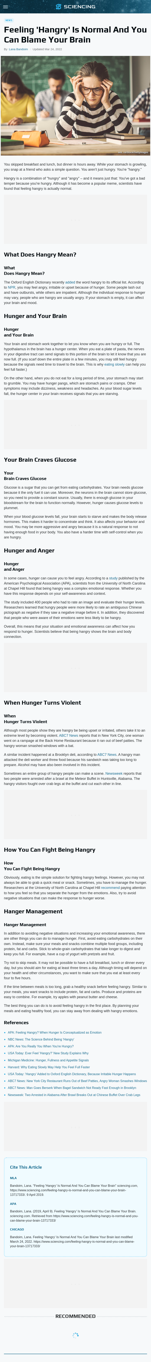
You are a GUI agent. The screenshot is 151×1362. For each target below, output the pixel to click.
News (9, 20)
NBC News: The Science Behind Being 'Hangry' (41, 1039)
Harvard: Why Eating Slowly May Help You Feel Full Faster (49, 1067)
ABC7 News (68, 736)
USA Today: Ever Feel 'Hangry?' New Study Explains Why (48, 1053)
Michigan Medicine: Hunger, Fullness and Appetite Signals (48, 1060)
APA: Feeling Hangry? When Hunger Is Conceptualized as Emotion (54, 1032)
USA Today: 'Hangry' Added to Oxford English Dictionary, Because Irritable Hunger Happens (72, 1074)
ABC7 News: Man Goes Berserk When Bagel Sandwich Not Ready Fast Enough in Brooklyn (72, 1088)
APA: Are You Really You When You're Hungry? (41, 1046)
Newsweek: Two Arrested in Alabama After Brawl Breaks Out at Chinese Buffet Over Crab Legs (74, 1095)
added (70, 282)
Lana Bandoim (18, 49)
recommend (110, 888)
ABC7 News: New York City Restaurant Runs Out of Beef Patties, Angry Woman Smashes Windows (77, 1081)
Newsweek (113, 774)
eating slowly (114, 364)
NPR (11, 287)
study (113, 578)
